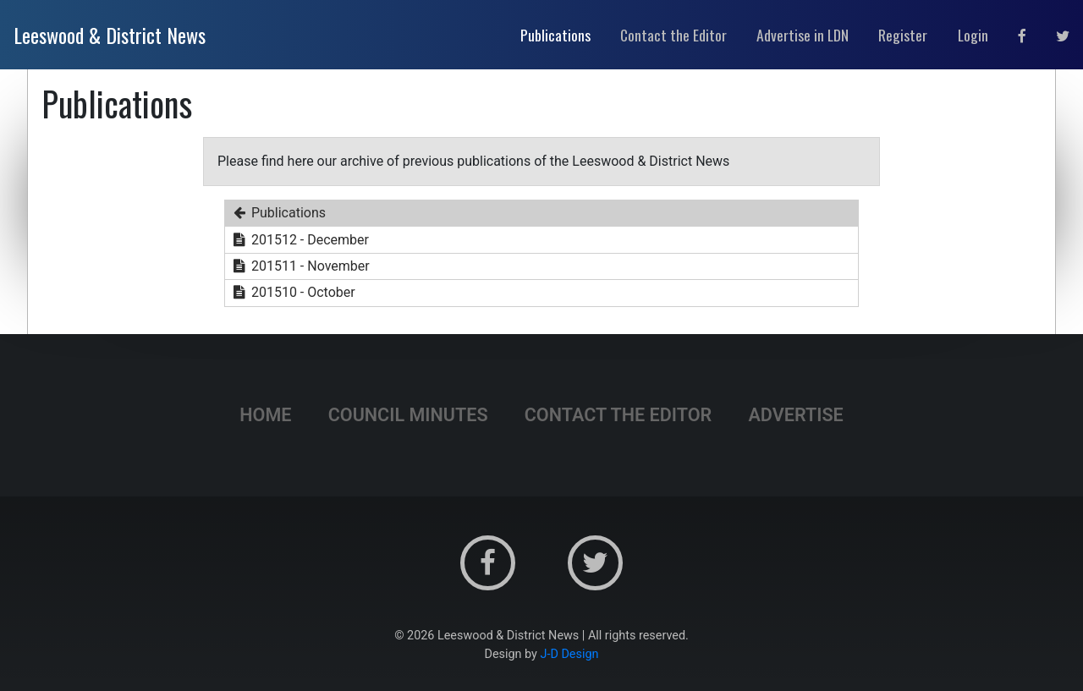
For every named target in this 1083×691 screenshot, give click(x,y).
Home (265, 414)
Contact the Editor (618, 414)
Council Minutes (408, 414)
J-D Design (570, 654)
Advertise (795, 414)
